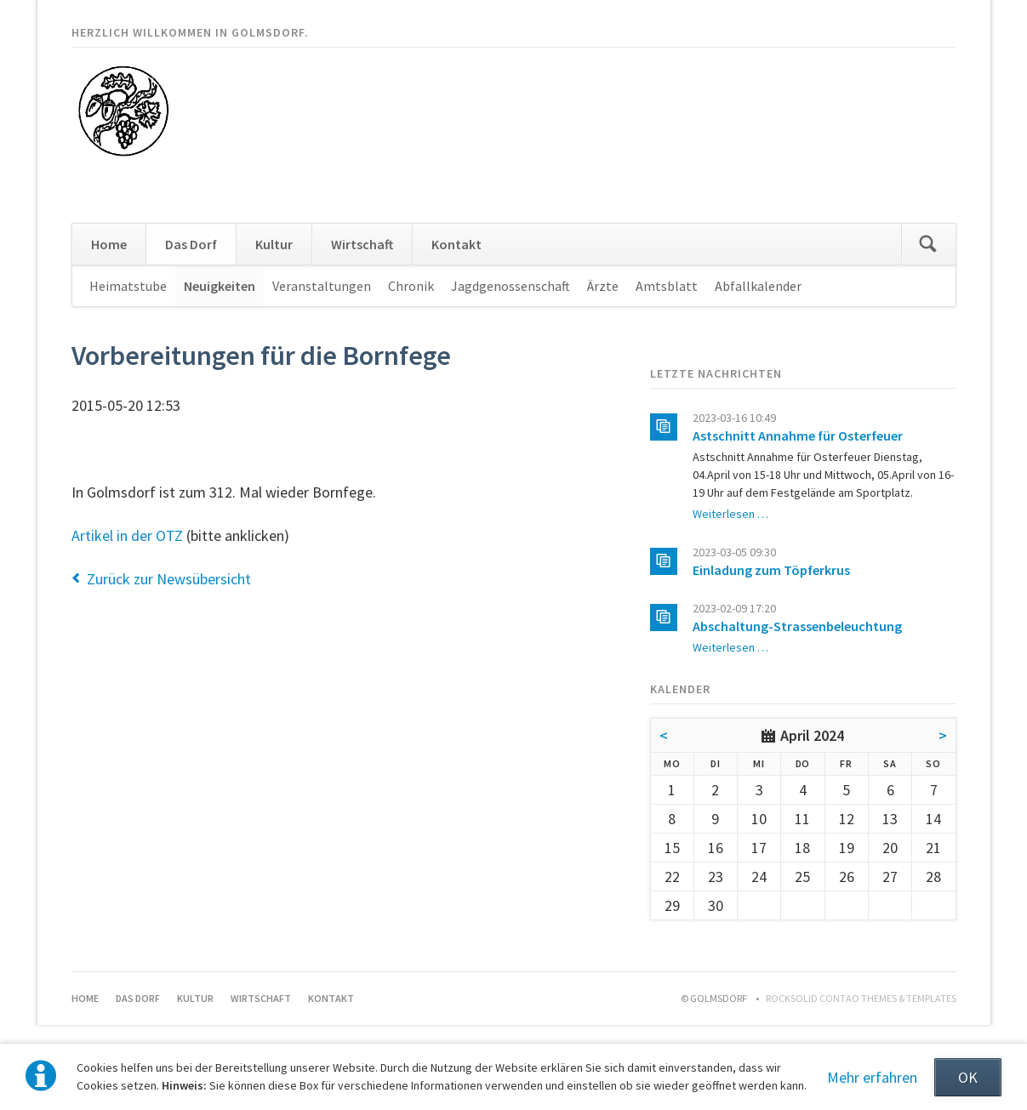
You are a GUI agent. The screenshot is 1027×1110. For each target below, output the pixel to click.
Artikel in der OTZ (127, 535)
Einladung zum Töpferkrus (771, 569)
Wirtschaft (362, 244)
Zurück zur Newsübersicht (169, 579)
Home (109, 244)
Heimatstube (128, 285)
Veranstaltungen (321, 285)
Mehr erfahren (872, 1077)
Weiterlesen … (730, 513)
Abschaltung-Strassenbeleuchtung (797, 626)
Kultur (274, 244)
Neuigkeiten (219, 285)
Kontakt (456, 244)
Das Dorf (191, 244)
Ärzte (603, 285)
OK (968, 1077)
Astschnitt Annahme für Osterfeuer (798, 435)
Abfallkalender (758, 285)
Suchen (928, 244)
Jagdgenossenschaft (510, 285)
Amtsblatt (667, 285)
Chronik (411, 285)
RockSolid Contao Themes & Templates (861, 998)
